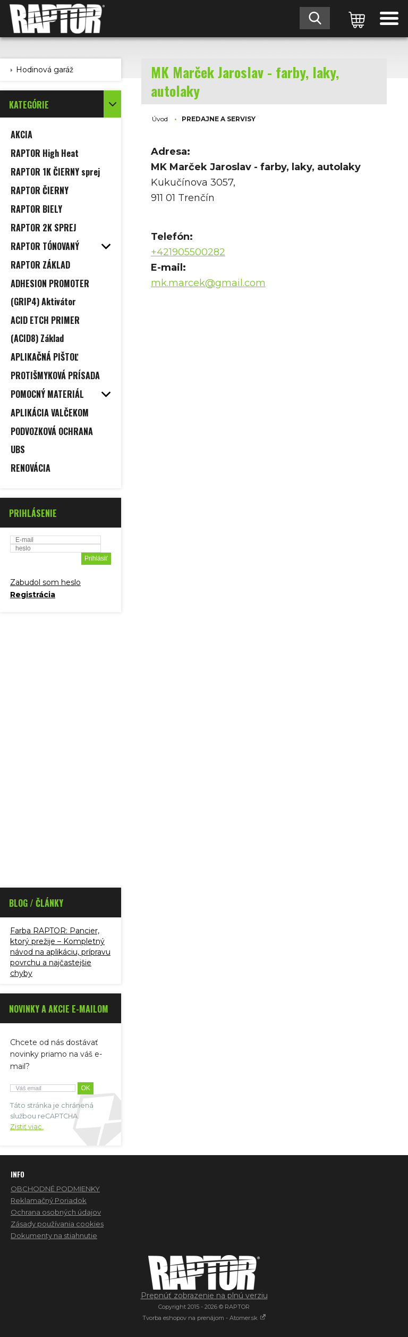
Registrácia (32, 594)
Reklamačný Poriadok (49, 1200)
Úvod (160, 119)
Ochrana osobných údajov (56, 1212)
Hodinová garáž (44, 69)
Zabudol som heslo (45, 582)
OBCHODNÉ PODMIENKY (55, 1188)
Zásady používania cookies (57, 1223)
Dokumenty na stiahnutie (54, 1235)
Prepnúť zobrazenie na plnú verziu (204, 1295)
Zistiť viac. (27, 1127)
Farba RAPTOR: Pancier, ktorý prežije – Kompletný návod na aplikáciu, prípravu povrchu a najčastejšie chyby (60, 952)
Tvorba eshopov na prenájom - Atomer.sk (204, 1318)
